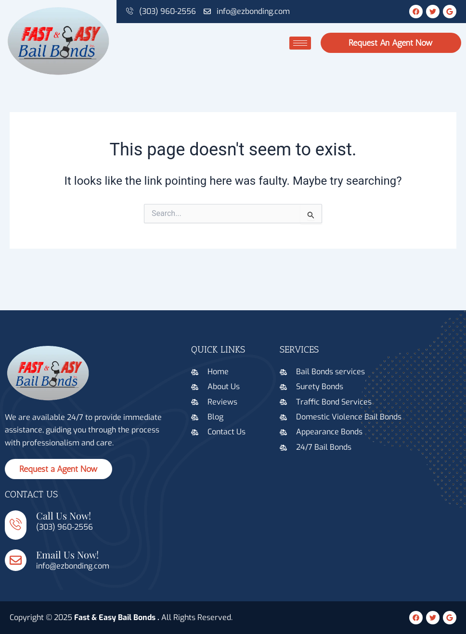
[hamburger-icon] (300, 43)
